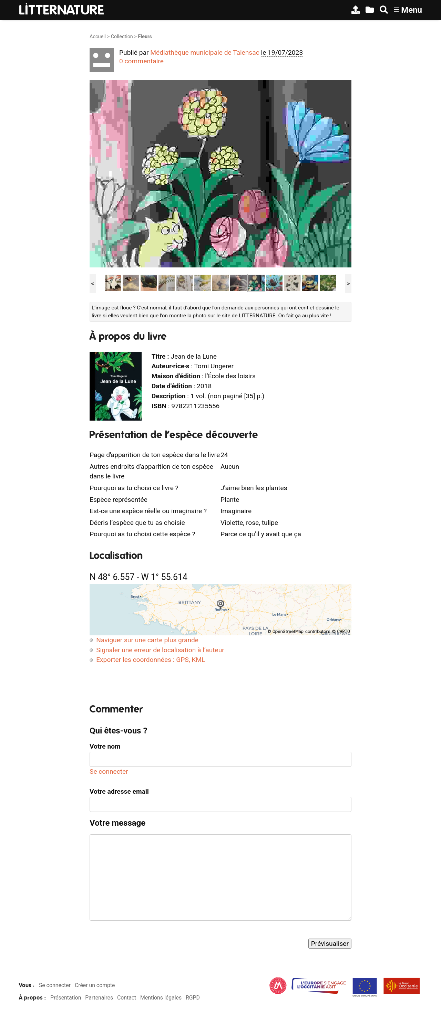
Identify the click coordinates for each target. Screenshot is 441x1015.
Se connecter (109, 771)
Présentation (65, 997)
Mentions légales (161, 997)
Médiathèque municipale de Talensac (204, 52)
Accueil (98, 37)
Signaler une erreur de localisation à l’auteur (160, 650)
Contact (126, 997)
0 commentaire (141, 61)
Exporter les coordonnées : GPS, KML (150, 660)
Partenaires (99, 997)
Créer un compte (95, 985)
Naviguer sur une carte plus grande (147, 640)
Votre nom (105, 746)
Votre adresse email (119, 791)
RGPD (193, 997)
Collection (122, 37)
